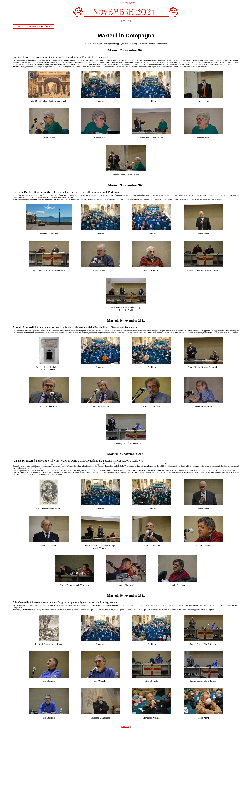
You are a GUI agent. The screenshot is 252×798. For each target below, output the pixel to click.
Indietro (126, 20)
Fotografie (32, 26)
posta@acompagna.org (126, 2)
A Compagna (19, 26)
